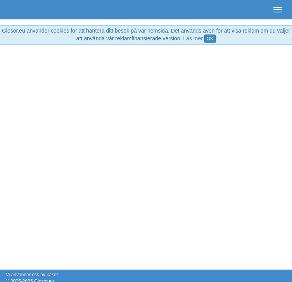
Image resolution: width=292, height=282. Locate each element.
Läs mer (193, 38)
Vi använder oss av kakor (32, 274)
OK (210, 39)
